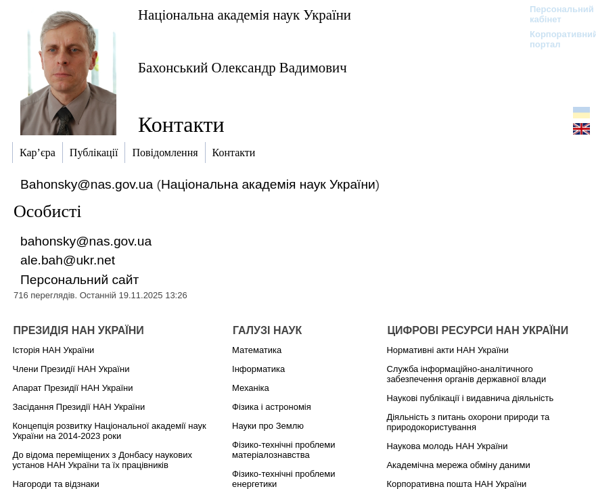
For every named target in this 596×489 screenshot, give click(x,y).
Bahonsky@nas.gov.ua (86, 184)
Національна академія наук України (244, 14)
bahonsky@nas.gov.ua (86, 241)
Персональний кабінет (555, 14)
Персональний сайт (79, 280)
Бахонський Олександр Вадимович (242, 67)
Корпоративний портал (555, 39)
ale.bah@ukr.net (67, 260)
